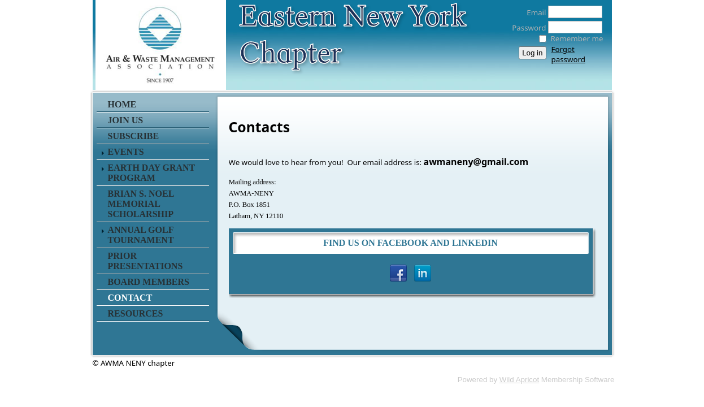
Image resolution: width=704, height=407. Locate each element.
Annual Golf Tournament (141, 235)
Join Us (126, 120)
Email (533, 12)
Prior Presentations (145, 261)
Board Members (148, 282)
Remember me (577, 38)
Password (526, 28)
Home (122, 104)
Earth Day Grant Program (151, 173)
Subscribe (133, 136)
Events (126, 152)
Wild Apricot (519, 379)
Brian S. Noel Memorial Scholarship (141, 204)
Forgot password (568, 54)
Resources (135, 313)
